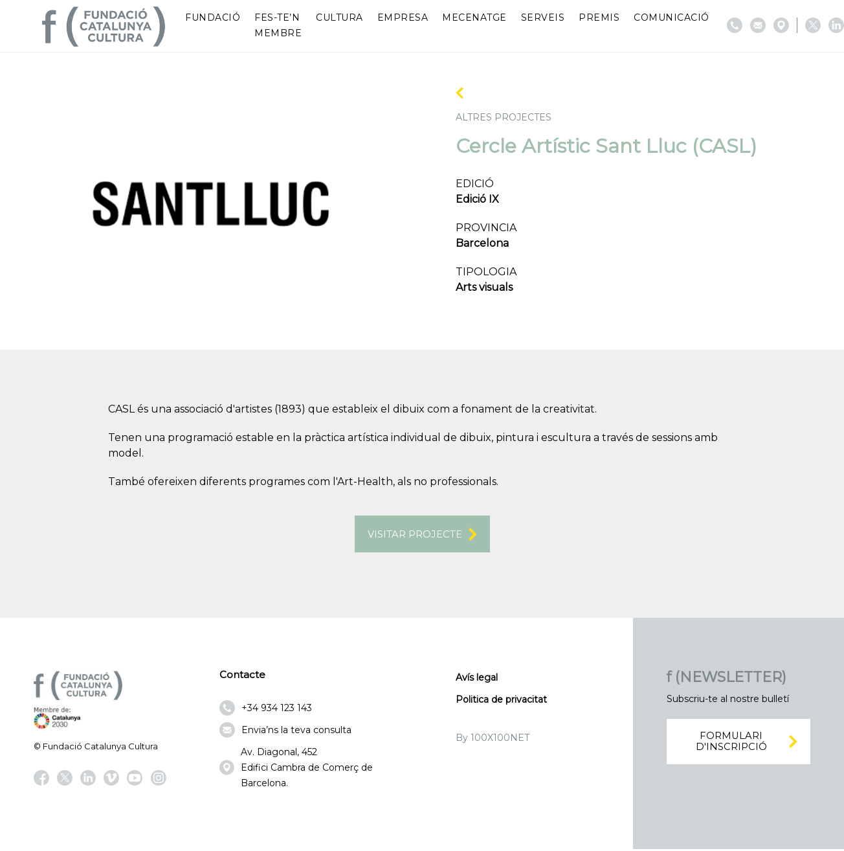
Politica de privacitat (501, 701)
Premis (599, 17)
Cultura (339, 17)
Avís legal (477, 679)
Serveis (543, 17)
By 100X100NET (492, 739)
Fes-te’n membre (278, 25)
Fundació (212, 17)
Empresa (402, 17)
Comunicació (671, 17)
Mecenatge (474, 17)
